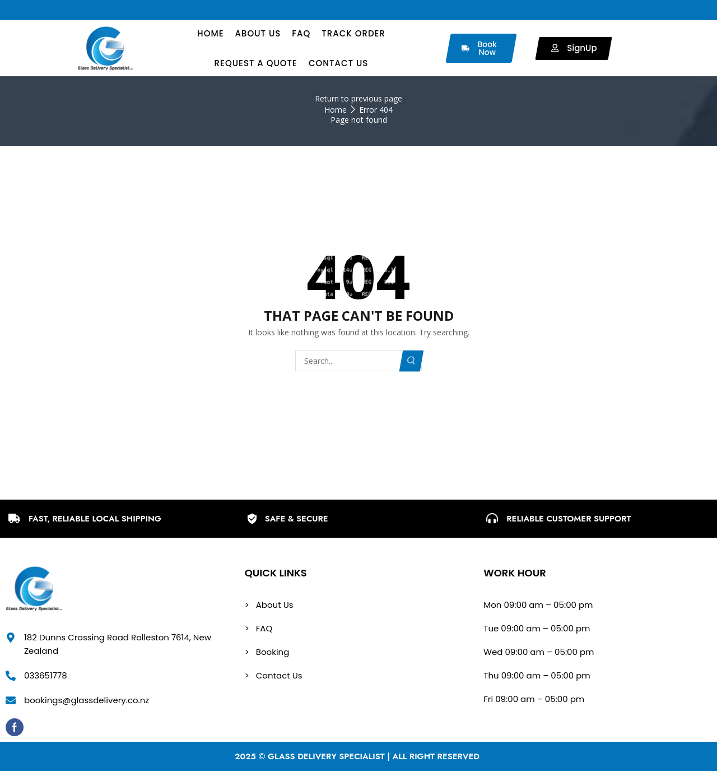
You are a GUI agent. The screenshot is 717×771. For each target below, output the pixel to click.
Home (335, 109)
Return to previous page (358, 98)
